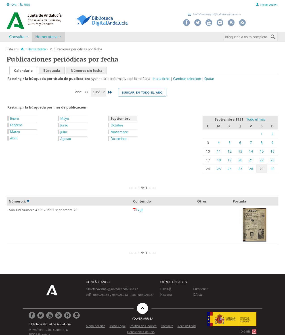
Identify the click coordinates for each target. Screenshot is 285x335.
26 (230, 168)
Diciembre (118, 138)
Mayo (64, 118)
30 (272, 168)
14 (251, 151)
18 (219, 160)
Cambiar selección (187, 78)
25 (219, 168)
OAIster (198, 294)
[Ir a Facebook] (32, 315)
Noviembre (119, 132)
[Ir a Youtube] (49, 315)
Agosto (65, 138)
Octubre (117, 125)
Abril (13, 138)
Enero (14, 118)
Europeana (200, 289)
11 (219, 151)
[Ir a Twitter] (40, 315)
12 (230, 151)
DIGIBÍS (246, 331)
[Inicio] (22, 49)
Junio (64, 125)
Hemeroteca (46, 36)
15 (262, 151)
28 (251, 168)
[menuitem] (19, 37)
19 (230, 160)
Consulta (16, 36)
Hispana (166, 294)
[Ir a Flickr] (76, 315)
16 (272, 151)
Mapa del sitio (95, 326)
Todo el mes (255, 119)
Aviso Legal (117, 326)
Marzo (15, 131)
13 (240, 151)
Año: (79, 92)
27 (240, 168)
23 (272, 160)
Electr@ (166, 289)
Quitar (209, 78)
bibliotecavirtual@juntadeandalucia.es (214, 14)
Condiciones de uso (141, 332)
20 (240, 160)
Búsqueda (51, 70)
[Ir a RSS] (58, 315)
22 (262, 160)
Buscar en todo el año (142, 92)
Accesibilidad (187, 326)
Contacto (167, 326)
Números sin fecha (86, 70)
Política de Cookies (143, 326)
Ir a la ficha (161, 78)
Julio (63, 132)
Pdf (140, 210)
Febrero (16, 125)
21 (251, 160)
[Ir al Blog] (67, 315)
